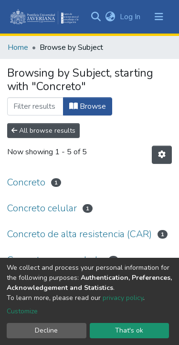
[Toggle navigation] (159, 17)
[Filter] (35, 106)
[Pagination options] (162, 155)
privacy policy (123, 297)
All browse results (43, 130)
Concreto (26, 182)
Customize (22, 311)
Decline (46, 330)
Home (18, 47)
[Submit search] (95, 17)
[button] (110, 17)
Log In (131, 17)
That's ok (129, 330)
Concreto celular (42, 208)
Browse (87, 106)
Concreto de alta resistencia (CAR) (79, 234)
